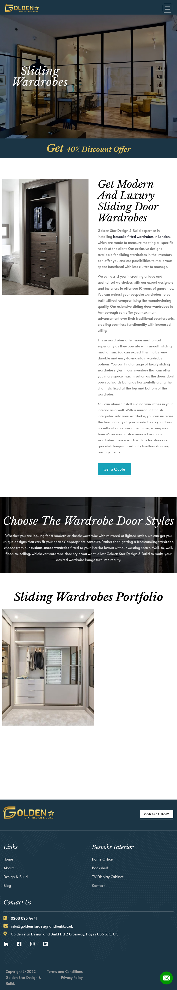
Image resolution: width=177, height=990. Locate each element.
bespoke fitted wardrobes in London (141, 236)
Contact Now (156, 814)
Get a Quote (114, 469)
